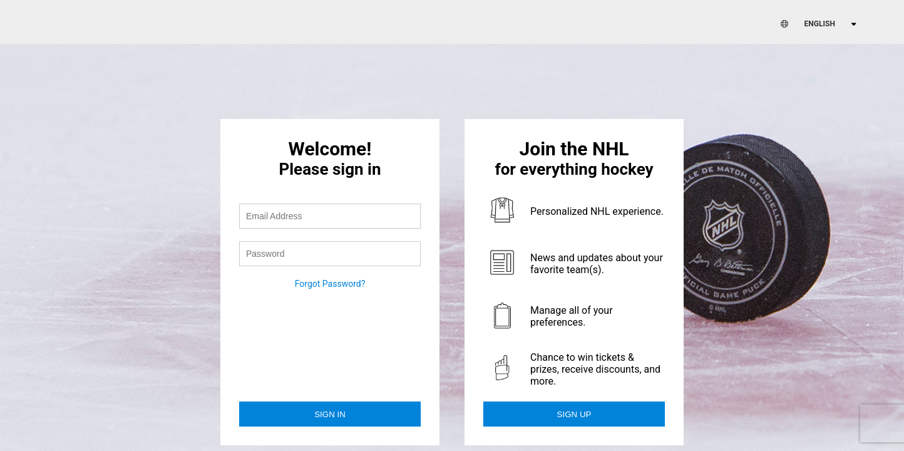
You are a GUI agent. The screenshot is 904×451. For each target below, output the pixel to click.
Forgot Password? (330, 284)
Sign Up (574, 414)
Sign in (330, 414)
